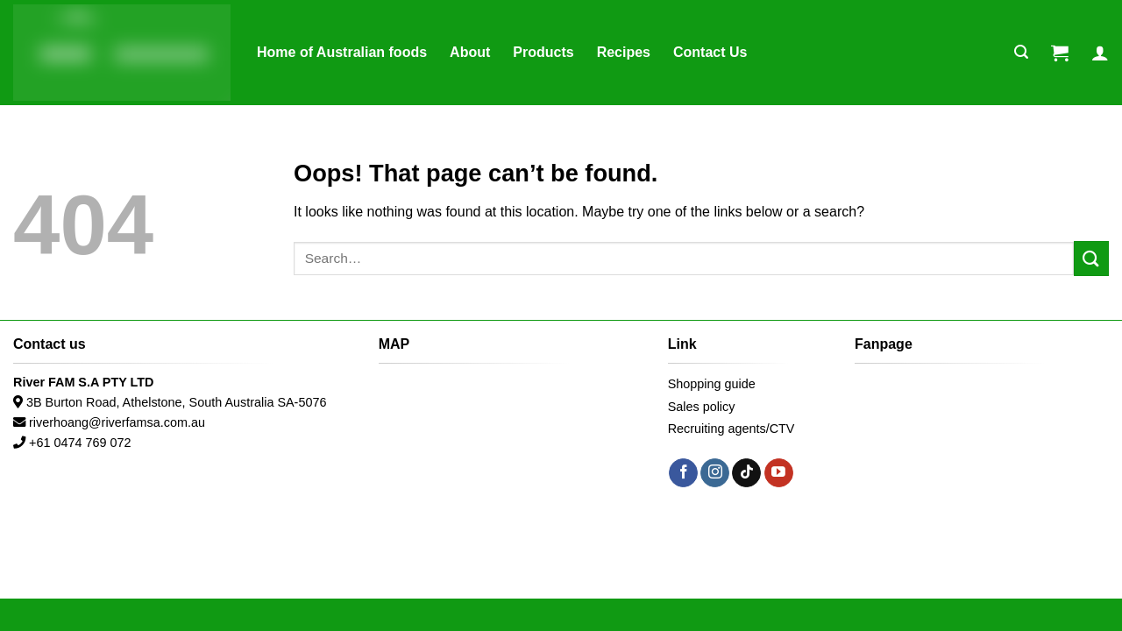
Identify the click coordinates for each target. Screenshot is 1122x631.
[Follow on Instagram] (714, 473)
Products (543, 52)
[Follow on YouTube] (778, 473)
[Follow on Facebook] (683, 473)
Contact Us (710, 52)
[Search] (1021, 52)
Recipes (623, 52)
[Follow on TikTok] (746, 473)
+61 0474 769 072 (80, 443)
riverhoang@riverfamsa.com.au (117, 422)
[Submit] (1091, 258)
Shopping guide (712, 384)
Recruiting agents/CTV (731, 429)
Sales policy (701, 407)
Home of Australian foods (342, 52)
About (470, 52)
